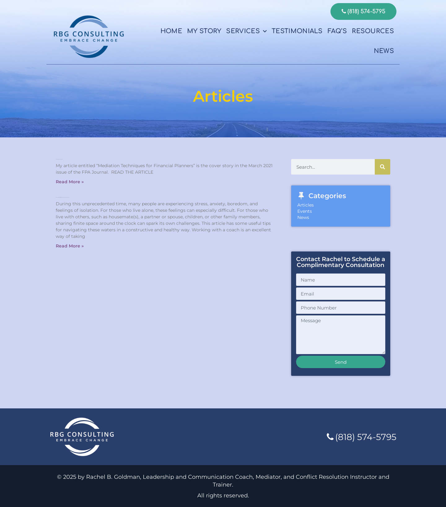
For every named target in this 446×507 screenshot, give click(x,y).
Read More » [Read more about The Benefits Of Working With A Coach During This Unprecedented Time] (70, 246)
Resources (373, 31)
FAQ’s (337, 31)
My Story (204, 31)
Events (304, 211)
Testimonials (297, 31)
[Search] (382, 167)
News (384, 51)
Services (246, 31)
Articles (305, 205)
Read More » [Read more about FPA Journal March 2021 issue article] (70, 182)
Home (171, 31)
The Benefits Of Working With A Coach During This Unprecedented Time (62, 197)
